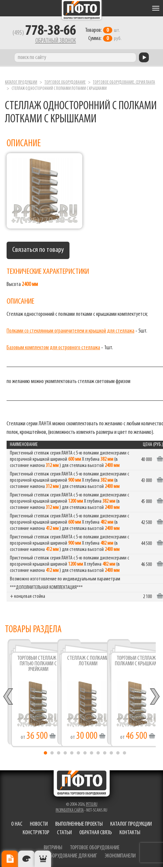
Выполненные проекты (79, 824)
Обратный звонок (55, 41)
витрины (53, 848)
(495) (44, 33)
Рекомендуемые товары (43, 859)
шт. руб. (103, 34)
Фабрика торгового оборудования (81, 10)
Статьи (64, 833)
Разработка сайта (70, 810)
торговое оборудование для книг (62, 856)
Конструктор (36, 833)
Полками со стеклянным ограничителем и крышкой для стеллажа (70, 331)
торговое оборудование (95, 848)
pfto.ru (91, 804)
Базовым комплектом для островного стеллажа (53, 348)
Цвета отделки (26, 859)
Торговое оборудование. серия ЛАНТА (124, 82)
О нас (16, 824)
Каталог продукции (21, 82)
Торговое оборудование (65, 82)
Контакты (130, 833)
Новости (39, 824)
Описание (10, 859)
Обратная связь (95, 833)
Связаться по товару (38, 250)
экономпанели (120, 856)
